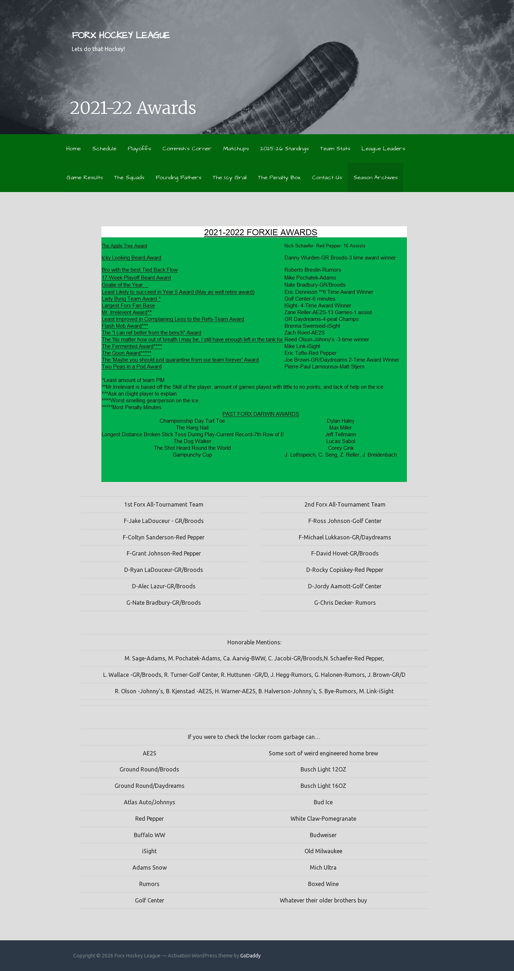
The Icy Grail (230, 177)
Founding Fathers (178, 177)
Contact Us (327, 177)
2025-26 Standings (284, 148)
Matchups (236, 148)
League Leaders (383, 148)
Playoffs (139, 148)
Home (73, 148)
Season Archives (375, 177)
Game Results (84, 177)
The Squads (129, 177)
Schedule (104, 148)
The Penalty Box (279, 177)
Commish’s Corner (187, 148)
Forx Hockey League (121, 35)
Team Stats (335, 148)
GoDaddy (250, 956)
